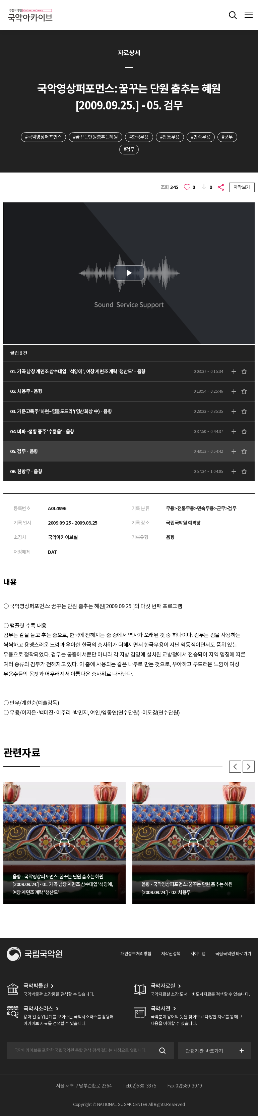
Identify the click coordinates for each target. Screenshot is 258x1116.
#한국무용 (139, 137)
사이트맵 (198, 954)
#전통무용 (170, 137)
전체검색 (233, 15)
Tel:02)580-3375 (139, 1086)
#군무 (227, 137)
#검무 (129, 149)
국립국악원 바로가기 (233, 954)
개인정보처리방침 (135, 954)
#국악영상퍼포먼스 (43, 137)
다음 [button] (249, 767)
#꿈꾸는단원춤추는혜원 (95, 137)
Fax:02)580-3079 (184, 1086)
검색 (162, 1051)
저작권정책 (171, 954)
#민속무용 (200, 137)
